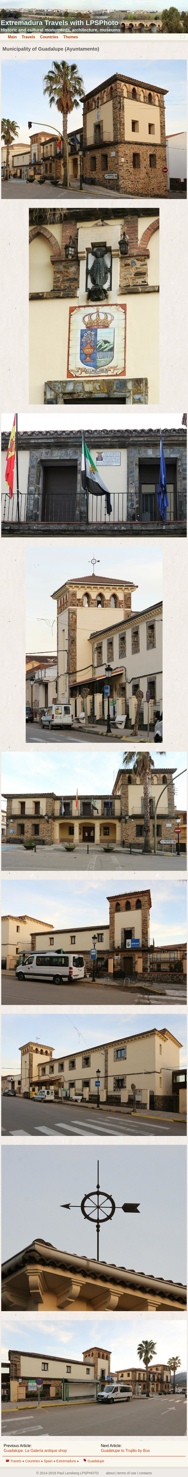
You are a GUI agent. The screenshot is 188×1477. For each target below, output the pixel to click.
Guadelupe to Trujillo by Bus (125, 1450)
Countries (49, 37)
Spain (48, 1461)
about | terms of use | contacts (129, 1473)
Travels (28, 37)
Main (12, 37)
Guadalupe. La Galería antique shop (35, 1450)
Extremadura (66, 1461)
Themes (70, 37)
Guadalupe (96, 1461)
